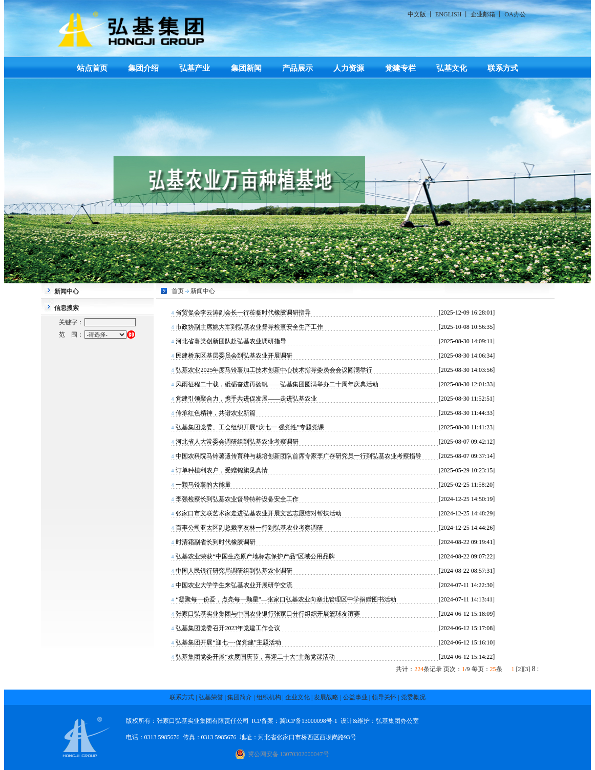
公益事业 (355, 697)
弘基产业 (194, 68)
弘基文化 (451, 68)
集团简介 (239, 697)
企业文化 (297, 697)
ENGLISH (448, 14)
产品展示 (297, 68)
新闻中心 (202, 291)
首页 (178, 291)
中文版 (417, 14)
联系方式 (502, 68)
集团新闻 (246, 68)
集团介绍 (143, 68)
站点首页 (92, 68)
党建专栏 (400, 68)
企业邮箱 (483, 14)
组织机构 (269, 697)
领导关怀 (384, 697)
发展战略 (326, 697)
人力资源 (348, 68)
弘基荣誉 (211, 697)
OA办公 (514, 14)
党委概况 (413, 697)
